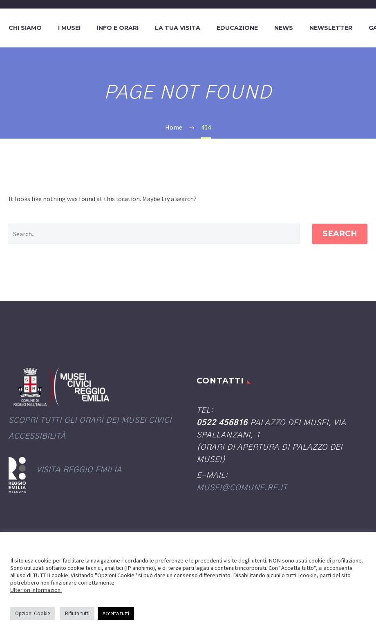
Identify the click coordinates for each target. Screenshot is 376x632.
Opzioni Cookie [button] (32, 613)
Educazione (237, 27)
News (283, 27)
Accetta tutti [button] (116, 613)
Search (339, 233)
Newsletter (330, 27)
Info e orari (118, 27)
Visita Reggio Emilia (79, 470)
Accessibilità (37, 436)
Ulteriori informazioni (36, 590)
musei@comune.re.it (242, 488)
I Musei (69, 27)
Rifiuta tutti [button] (77, 613)
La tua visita (177, 27)
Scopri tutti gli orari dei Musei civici (90, 420)
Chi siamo (25, 27)
